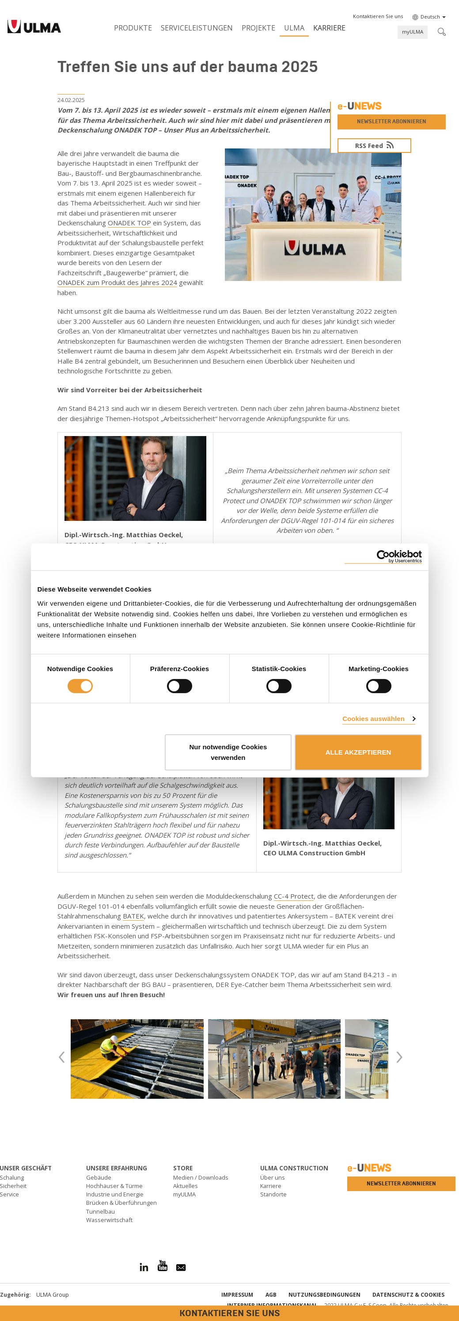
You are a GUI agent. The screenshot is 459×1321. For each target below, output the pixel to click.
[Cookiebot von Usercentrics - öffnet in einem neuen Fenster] (383, 557)
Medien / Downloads (200, 1177)
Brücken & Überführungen (121, 1203)
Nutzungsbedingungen (324, 1294)
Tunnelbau (100, 1211)
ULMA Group (52, 1294)
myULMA (412, 31)
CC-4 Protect (294, 896)
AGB (271, 1294)
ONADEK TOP (129, 222)
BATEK (133, 915)
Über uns (272, 1177)
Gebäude (98, 1177)
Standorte (273, 1194)
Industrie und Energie (115, 1194)
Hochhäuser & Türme (114, 1186)
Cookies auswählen (373, 718)
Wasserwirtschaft (109, 1220)
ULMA (294, 28)
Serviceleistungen (197, 28)
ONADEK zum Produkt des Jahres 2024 (117, 282)
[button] (378, 16)
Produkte (133, 28)
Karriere (329, 28)
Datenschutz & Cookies (408, 1294)
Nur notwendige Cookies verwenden (228, 752)
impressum (237, 1294)
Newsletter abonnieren (391, 121)
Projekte (258, 28)
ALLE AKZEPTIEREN (358, 752)
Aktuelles (185, 1186)
